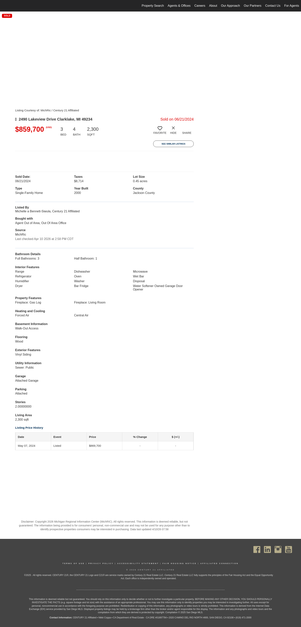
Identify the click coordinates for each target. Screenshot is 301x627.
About (213, 5)
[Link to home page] (5, 6)
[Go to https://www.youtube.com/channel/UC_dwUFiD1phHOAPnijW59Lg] (288, 549)
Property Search (153, 5)
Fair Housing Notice (180, 563)
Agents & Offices (179, 5)
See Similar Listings (173, 144)
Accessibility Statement (138, 563)
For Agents (291, 5)
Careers (199, 5)
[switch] (160, 131)
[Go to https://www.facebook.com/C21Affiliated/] (257, 549)
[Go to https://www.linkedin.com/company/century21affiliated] (267, 549)
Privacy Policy (100, 563)
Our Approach (230, 5)
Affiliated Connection (219, 563)
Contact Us (272, 5)
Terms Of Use (74, 563)
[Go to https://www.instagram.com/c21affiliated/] (278, 549)
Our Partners (252, 5)
